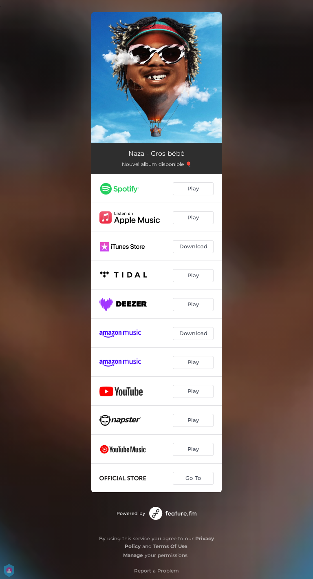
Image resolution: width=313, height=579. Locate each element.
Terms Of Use (170, 546)
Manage (133, 555)
